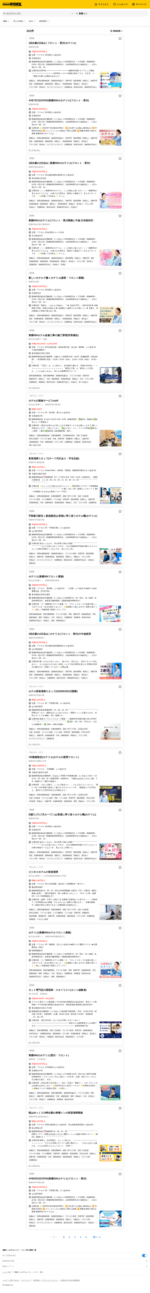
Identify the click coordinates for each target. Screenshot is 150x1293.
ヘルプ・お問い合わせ (10, 1280)
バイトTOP (6, 1272)
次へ (95, 1237)
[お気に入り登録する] (120, 38)
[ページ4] (80, 1237)
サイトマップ (26, 1280)
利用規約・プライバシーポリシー (45, 1280)
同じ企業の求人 (34, 150)
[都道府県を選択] (38, 13)
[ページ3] (75, 1237)
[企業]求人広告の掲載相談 (70, 1280)
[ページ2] (69, 1237)
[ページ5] (86, 1237)
